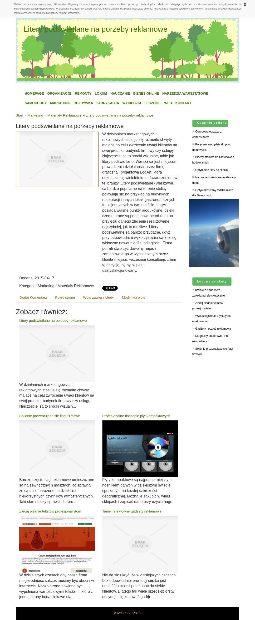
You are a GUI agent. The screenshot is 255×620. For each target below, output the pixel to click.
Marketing (60, 103)
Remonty (83, 93)
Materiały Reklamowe (64, 115)
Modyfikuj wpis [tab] (133, 297)
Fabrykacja (107, 103)
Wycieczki (131, 103)
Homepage (34, 93)
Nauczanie (120, 93)
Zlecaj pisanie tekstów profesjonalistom (50, 511)
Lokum (101, 93)
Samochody (36, 103)
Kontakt (183, 103)
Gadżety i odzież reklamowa (213, 328)
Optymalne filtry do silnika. (212, 170)
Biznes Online (146, 93)
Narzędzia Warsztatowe (185, 93)
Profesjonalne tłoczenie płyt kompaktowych (136, 416)
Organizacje (59, 93)
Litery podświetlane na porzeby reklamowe (119, 115)
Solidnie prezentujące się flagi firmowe (49, 416)
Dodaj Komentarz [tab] (33, 297)
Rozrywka (83, 103)
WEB (168, 103)
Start (19, 115)
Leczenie (152, 103)
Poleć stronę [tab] (65, 297)
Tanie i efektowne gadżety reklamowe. (132, 511)
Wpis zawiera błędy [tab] (98, 297)
